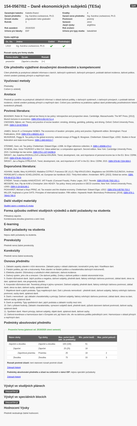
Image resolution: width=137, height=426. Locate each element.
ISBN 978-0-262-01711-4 (42, 119)
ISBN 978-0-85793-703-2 (118, 189)
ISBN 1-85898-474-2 (102, 146)
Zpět (133, 5)
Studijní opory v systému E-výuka (18, 206)
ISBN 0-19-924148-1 (19, 187)
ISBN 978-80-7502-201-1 (108, 181)
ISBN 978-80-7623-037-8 (20, 158)
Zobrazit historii (14, 367)
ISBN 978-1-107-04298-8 (44, 152)
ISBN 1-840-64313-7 (44, 140)
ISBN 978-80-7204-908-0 (119, 161)
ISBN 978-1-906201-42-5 (32, 134)
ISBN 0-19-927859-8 (18, 125)
